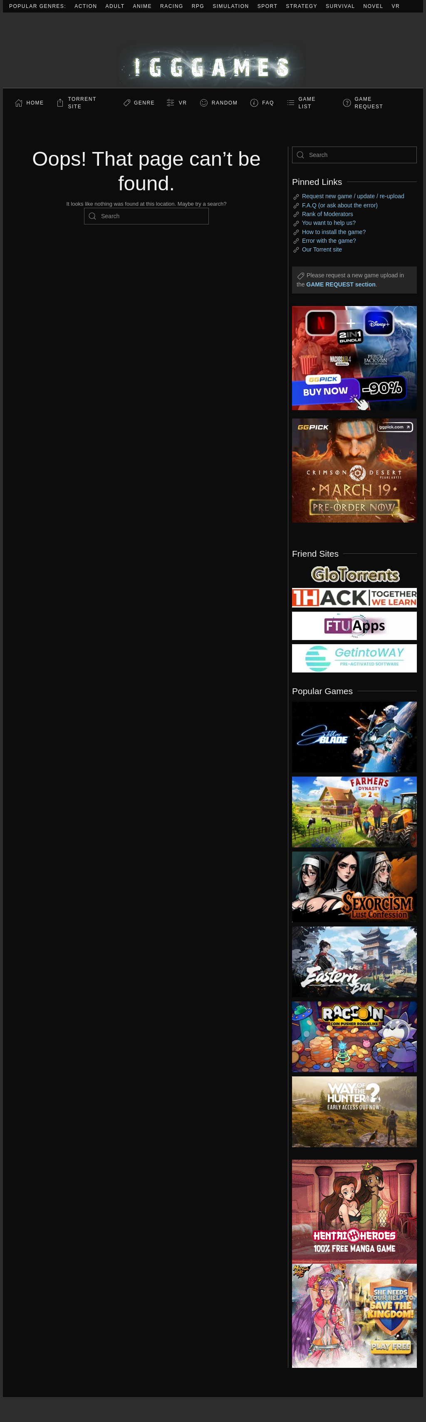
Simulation (231, 6)
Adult (115, 6)
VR (396, 6)
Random (225, 103)
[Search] (146, 216)
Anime (142, 6)
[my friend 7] (354, 658)
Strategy (301, 6)
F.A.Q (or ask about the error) (340, 205)
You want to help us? (329, 222)
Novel (373, 6)
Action (85, 6)
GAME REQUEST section (340, 284)
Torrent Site (82, 103)
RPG (198, 6)
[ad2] (348, 1212)
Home (35, 103)
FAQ (268, 103)
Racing (171, 6)
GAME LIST (307, 103)
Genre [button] (144, 103)
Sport (268, 6)
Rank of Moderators (327, 214)
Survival (340, 6)
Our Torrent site (322, 249)
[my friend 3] (354, 597)
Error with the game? (329, 240)
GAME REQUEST (369, 103)
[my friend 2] (354, 573)
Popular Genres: (37, 6)
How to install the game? (334, 232)
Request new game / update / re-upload (353, 196)
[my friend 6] (354, 625)
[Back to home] (213, 50)
